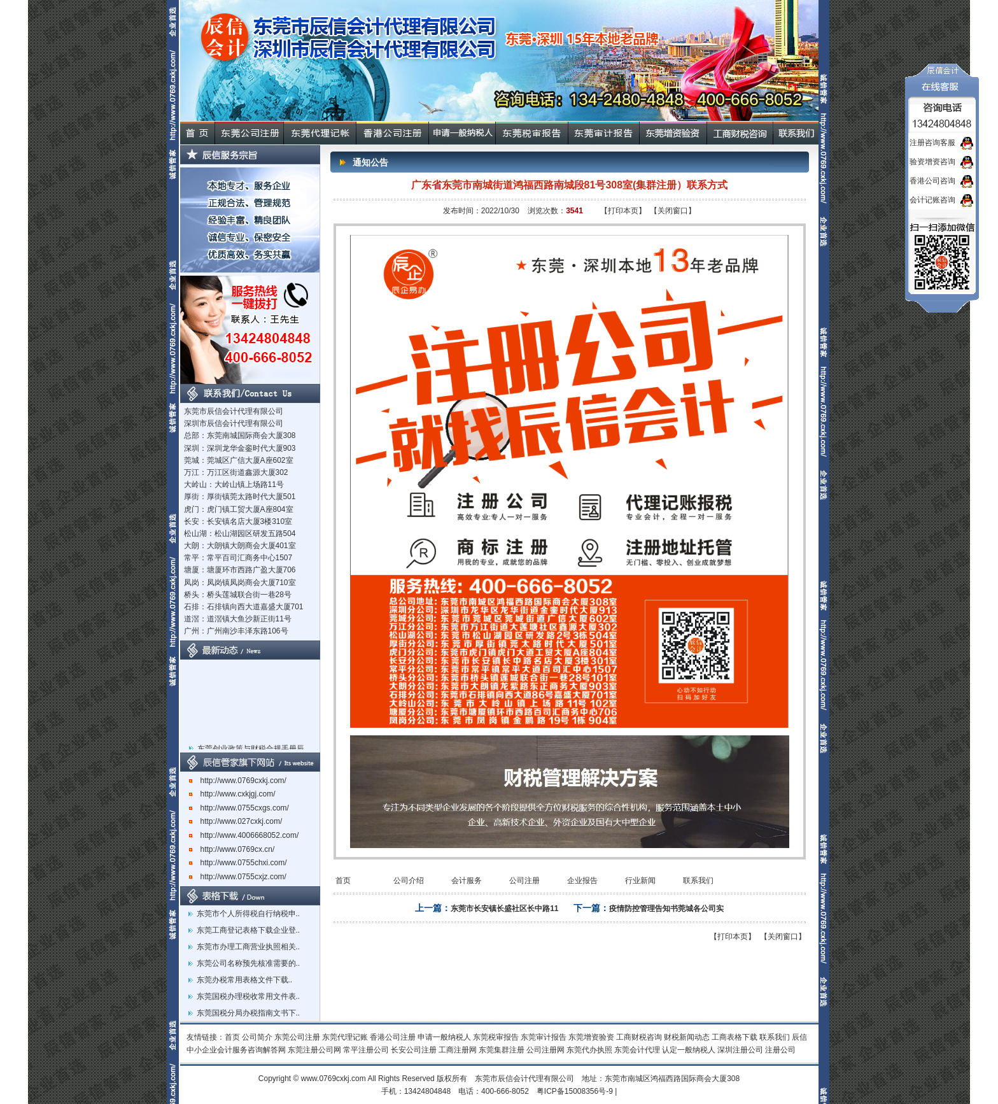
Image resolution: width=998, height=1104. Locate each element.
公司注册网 (545, 1049)
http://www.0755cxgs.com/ (239, 807)
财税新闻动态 (687, 1037)
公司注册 (524, 880)
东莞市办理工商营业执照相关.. (248, 946)
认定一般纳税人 (688, 1049)
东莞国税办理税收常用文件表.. (248, 996)
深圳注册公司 (740, 1049)
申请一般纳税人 (444, 1037)
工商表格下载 (734, 1037)
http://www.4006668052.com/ (244, 835)
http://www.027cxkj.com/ (236, 821)
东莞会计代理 (637, 1049)
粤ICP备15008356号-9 (575, 1091)
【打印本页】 (623, 210)
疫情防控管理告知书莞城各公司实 (666, 908)
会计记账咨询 (932, 199)
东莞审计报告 (543, 1037)
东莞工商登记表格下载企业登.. (248, 930)
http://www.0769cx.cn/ (232, 849)
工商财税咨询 (639, 1037)
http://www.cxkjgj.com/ (232, 793)
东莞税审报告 (496, 1037)
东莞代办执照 (589, 1049)
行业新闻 (640, 880)
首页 (343, 880)
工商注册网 (458, 1049)
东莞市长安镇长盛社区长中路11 (504, 908)
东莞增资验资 (591, 1037)
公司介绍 (408, 880)
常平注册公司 (366, 1049)
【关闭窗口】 (673, 210)
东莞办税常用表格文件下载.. (245, 979)
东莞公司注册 (297, 1037)
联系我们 (698, 880)
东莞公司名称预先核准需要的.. (248, 963)
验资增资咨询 (932, 161)
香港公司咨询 (932, 180)
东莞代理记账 (345, 1037)
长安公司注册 (414, 1049)
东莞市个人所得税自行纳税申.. (248, 913)
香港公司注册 (393, 1037)
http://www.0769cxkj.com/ (237, 780)
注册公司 (780, 1049)
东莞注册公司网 (314, 1049)
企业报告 (582, 880)
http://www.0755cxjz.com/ (237, 876)
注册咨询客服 (932, 142)
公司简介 (257, 1037)
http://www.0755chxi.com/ (238, 862)
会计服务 (466, 880)
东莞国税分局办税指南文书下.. (248, 1012)
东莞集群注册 (501, 1049)
